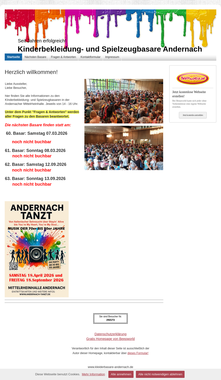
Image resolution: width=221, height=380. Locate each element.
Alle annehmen (121, 374)
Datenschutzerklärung (110, 334)
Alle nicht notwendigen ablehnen (160, 374)
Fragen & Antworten (63, 57)
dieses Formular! (137, 353)
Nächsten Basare (35, 57)
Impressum (112, 57)
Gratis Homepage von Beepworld (110, 339)
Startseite (13, 57)
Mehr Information (93, 374)
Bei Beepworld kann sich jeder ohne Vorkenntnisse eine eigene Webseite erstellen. (192, 98)
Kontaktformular (91, 57)
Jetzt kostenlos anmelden (193, 115)
